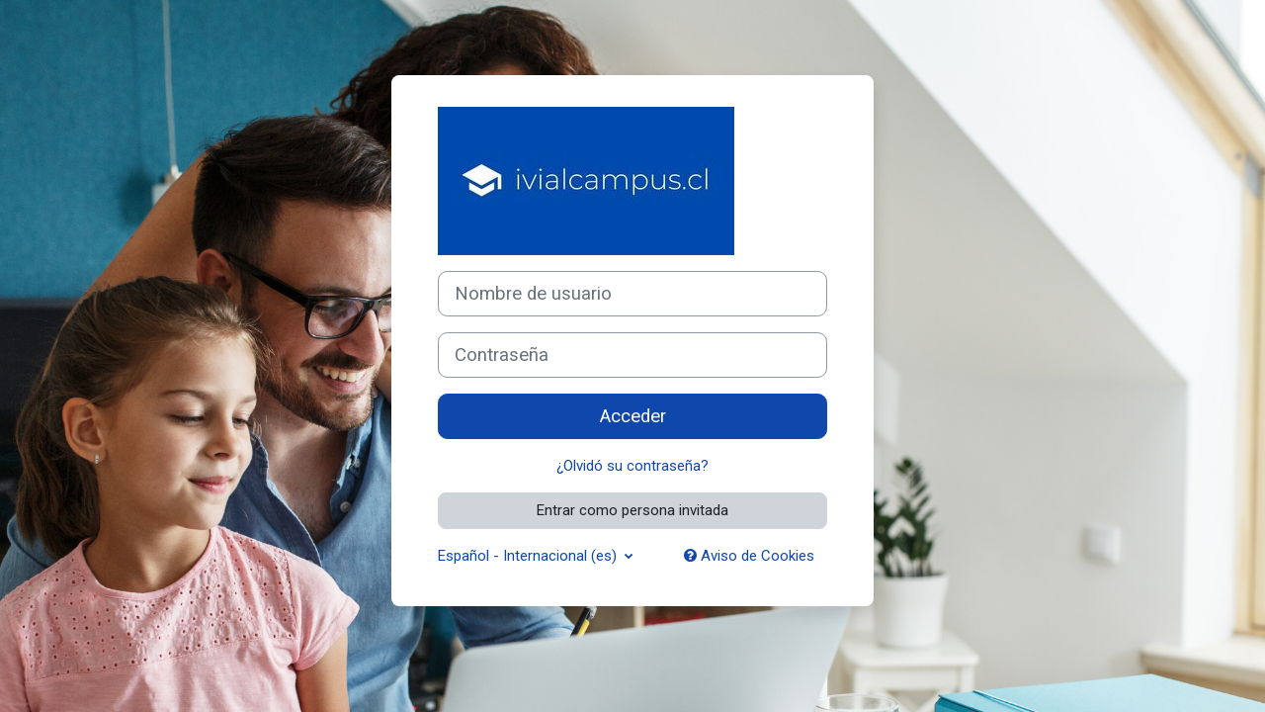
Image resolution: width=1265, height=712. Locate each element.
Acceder (633, 416)
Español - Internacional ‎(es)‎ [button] (529, 556)
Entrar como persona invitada (632, 510)
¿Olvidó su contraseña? (632, 466)
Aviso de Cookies (749, 556)
